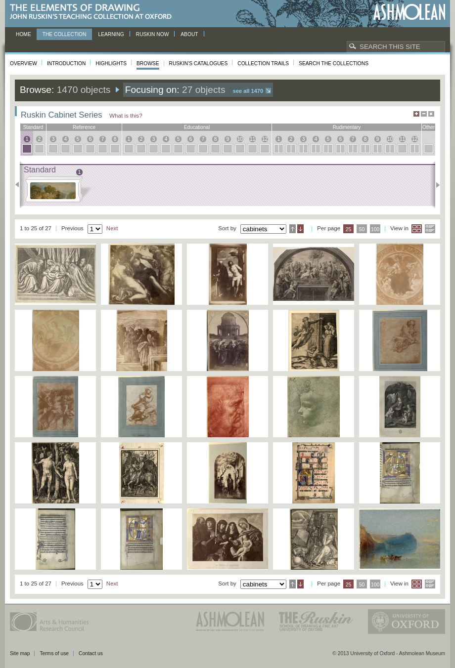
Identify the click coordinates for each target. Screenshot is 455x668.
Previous (20, 185)
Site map (20, 653)
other (428, 127)
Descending (300, 228)
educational (197, 127)
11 (252, 139)
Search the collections (333, 63)
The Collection (65, 34)
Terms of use (54, 653)
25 (349, 229)
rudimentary (347, 127)
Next (435, 185)
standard (33, 127)
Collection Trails (263, 63)
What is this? (125, 115)
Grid (416, 228)
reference (84, 127)
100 (375, 229)
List (430, 228)
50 (362, 229)
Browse (147, 63)
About (189, 34)
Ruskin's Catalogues (198, 63)
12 (265, 139)
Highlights (111, 63)
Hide (431, 114)
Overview (23, 63)
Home (23, 34)
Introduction (66, 63)
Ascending (292, 228)
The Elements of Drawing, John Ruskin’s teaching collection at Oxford (94, 12)
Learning (111, 34)
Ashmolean (409, 12)
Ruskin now (152, 34)
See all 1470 (248, 91)
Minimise (424, 114)
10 (240, 139)
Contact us (91, 653)
